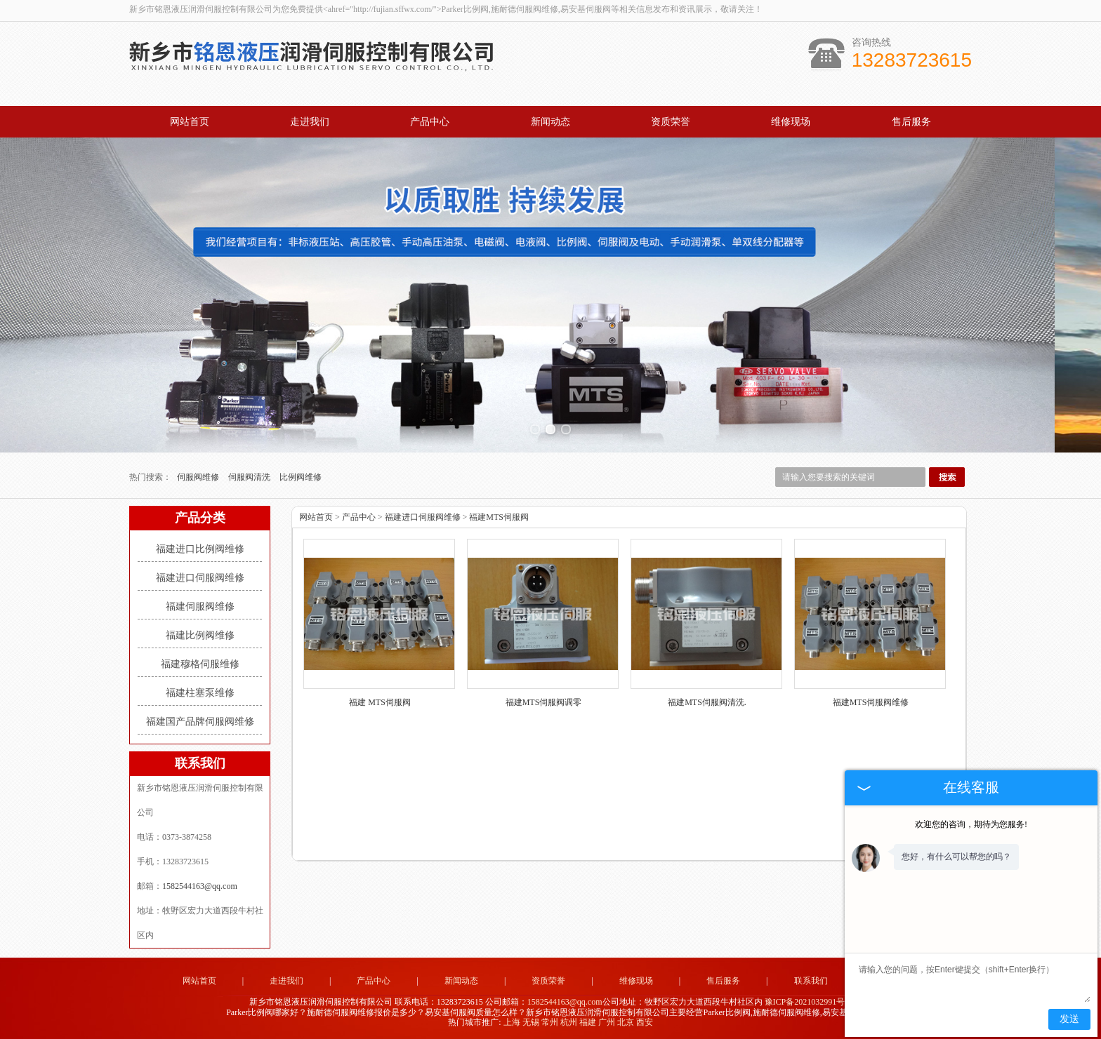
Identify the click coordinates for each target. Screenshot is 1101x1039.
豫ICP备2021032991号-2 (808, 1002)
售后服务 (911, 121)
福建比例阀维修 (200, 635)
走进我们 (309, 121)
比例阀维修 (300, 477)
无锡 (530, 1022)
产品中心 (429, 121)
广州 (606, 1022)
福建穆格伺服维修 (200, 664)
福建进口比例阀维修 (200, 549)
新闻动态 (550, 121)
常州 (549, 1022)
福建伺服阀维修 (200, 606)
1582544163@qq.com (199, 886)
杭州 (568, 1022)
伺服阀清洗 (250, 477)
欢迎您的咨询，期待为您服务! (971, 824)
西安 (644, 1022)
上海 (511, 1022)
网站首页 (189, 121)
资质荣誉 (670, 121)
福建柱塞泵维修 (200, 693)
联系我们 (811, 981)
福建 (587, 1022)
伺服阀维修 (199, 477)
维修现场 (790, 121)
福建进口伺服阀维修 (200, 577)
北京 (625, 1022)
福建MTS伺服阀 (499, 517)
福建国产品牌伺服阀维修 (200, 721)
